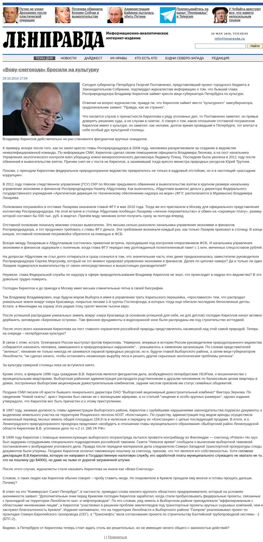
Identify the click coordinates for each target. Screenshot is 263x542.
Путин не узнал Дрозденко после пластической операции (32, 14)
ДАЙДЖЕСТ (94, 58)
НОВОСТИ (69, 58)
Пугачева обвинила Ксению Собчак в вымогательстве (87, 12)
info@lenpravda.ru (230, 38)
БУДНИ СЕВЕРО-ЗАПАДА (184, 58)
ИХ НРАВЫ (119, 58)
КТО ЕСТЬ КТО (146, 58)
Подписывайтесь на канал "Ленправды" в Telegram (193, 12)
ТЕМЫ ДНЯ (44, 58)
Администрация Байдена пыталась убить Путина (139, 12)
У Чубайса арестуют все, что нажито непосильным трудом (245, 14)
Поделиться (117, 537)
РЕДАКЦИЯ (221, 58)
